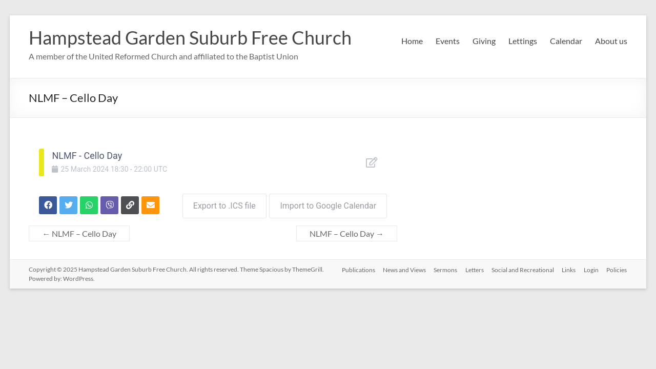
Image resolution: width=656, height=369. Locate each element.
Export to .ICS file (222, 204)
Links (569, 267)
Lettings (522, 41)
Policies (617, 267)
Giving (484, 41)
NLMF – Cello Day (79, 231)
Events (448, 41)
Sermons (444, 267)
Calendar (566, 41)
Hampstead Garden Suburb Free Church (190, 37)
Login (591, 267)
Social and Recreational (522, 267)
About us (611, 41)
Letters (473, 267)
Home (412, 41)
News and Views (402, 267)
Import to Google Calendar (328, 204)
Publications (356, 267)
